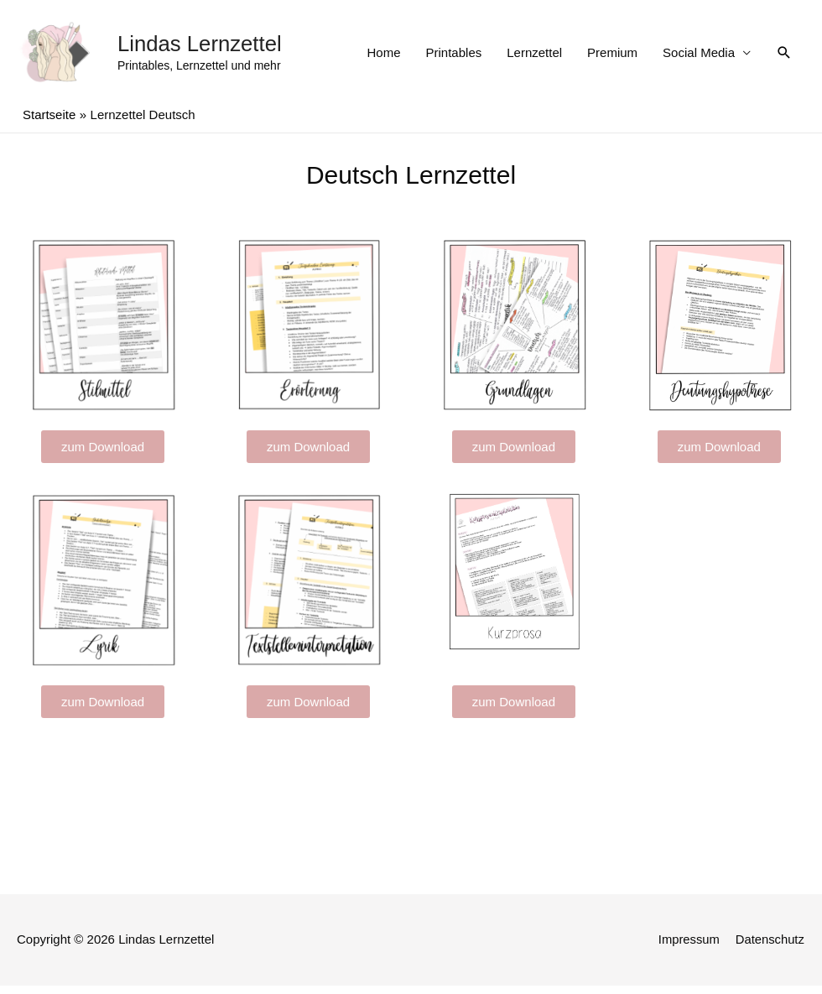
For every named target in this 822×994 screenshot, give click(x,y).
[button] (102, 456)
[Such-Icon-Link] (784, 57)
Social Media (699, 57)
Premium (612, 57)
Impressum (688, 948)
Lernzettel (534, 57)
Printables (454, 57)
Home (384, 57)
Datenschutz (770, 948)
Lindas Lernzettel (203, 48)
